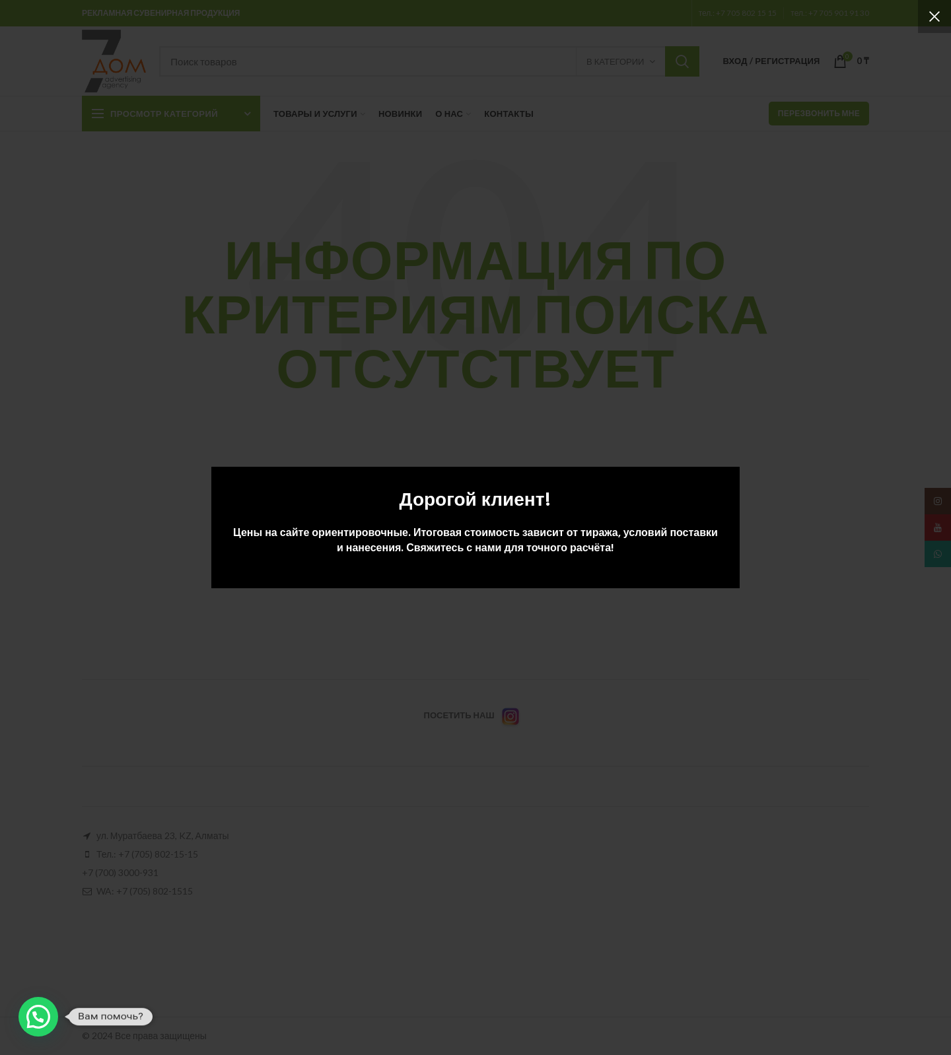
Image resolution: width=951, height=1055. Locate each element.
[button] (38, 1017)
